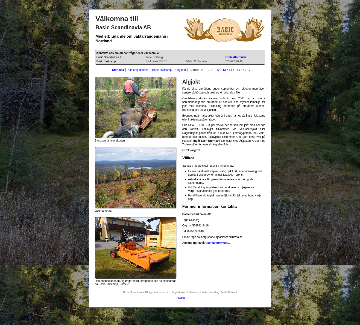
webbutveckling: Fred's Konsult (219, 292)
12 (218, 70)
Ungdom (180, 70)
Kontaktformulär (235, 57)
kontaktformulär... (219, 242)
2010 (204, 70)
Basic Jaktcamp (162, 70)
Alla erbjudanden (138, 70)
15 (236, 70)
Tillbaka (180, 297)
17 (248, 70)
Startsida (118, 70)
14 (230, 70)
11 (212, 70)
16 (242, 70)
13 (224, 70)
